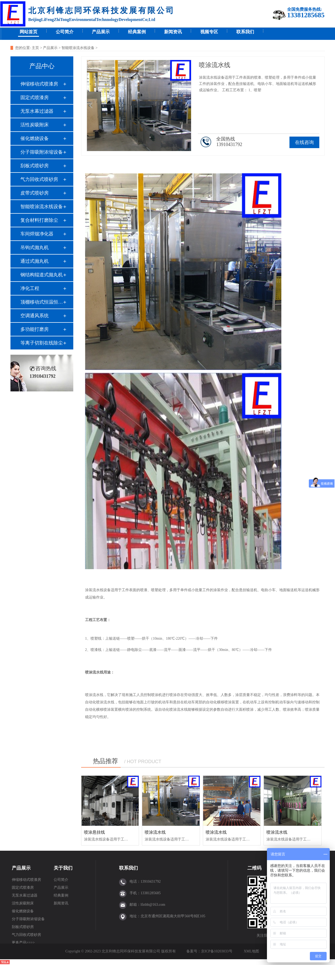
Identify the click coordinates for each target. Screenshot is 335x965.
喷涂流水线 (155, 832)
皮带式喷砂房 (34, 193)
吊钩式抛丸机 (34, 247)
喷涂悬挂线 (94, 832)
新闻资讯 (173, 31)
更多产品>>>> (23, 943)
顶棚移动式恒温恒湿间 (41, 302)
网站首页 (28, 31)
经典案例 (137, 31)
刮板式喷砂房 (34, 165)
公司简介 (65, 31)
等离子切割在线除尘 (41, 343)
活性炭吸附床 (34, 124)
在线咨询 (304, 142)
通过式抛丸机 (34, 261)
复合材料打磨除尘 (39, 220)
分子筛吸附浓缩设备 (41, 152)
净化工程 (29, 288)
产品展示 (101, 31)
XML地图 (251, 951)
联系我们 (245, 31)
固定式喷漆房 (34, 97)
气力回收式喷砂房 (39, 179)
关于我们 (63, 868)
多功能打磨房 (34, 329)
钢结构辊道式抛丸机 (41, 274)
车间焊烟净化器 (36, 233)
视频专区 (209, 31)
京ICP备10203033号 (217, 951)
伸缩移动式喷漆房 (39, 84)
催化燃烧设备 (34, 138)
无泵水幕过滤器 (36, 111)
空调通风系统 (34, 315)
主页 (35, 48)
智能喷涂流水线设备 (78, 48)
